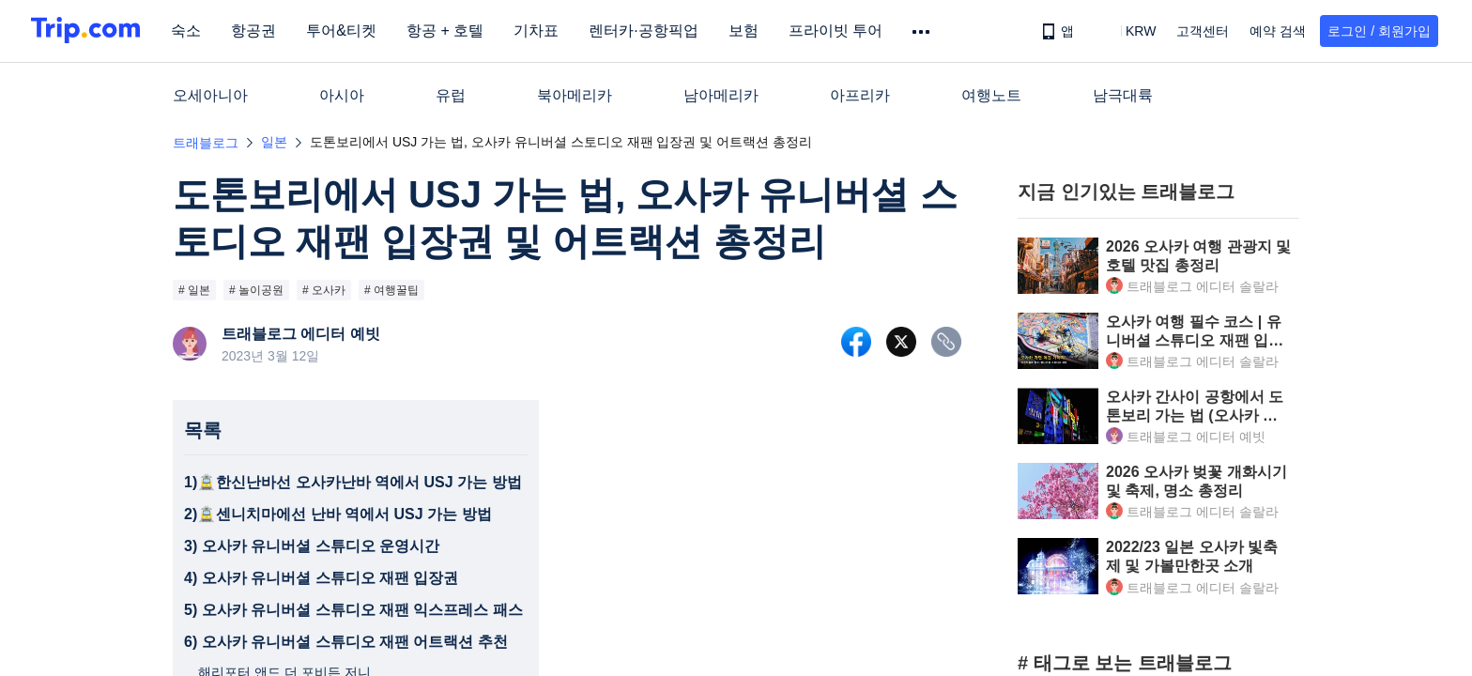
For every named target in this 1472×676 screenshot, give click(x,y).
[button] (1127, 31)
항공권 (259, 30)
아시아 (341, 95)
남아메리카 (721, 95)
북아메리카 (574, 95)
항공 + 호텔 (450, 30)
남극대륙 (1123, 95)
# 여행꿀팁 (391, 290)
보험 (748, 30)
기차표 (541, 30)
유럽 (451, 95)
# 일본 (194, 290)
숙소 (191, 30)
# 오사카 (323, 290)
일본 (274, 141)
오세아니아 (210, 95)
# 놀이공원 (256, 290)
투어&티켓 (347, 30)
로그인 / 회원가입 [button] (1379, 30)
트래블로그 (205, 142)
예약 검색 (1278, 30)
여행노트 (991, 95)
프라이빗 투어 (840, 30)
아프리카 (860, 95)
